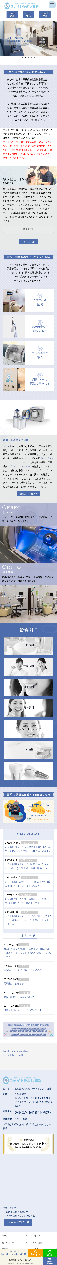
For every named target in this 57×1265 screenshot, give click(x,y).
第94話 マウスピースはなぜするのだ (23, 970)
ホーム (5, 1236)
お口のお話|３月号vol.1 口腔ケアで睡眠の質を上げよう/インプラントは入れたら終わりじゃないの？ (27, 953)
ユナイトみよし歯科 (13, 1055)
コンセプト (35, 1236)
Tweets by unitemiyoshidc (16, 1051)
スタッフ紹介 (28, 241)
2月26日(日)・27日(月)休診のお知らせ (23, 1010)
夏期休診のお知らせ (14, 983)
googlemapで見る (15, 1222)
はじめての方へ (9, 1242)
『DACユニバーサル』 (21, 466)
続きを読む (28, 229)
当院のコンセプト (28, 493)
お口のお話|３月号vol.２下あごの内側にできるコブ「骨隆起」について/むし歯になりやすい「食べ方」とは (28, 920)
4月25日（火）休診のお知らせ (19, 996)
